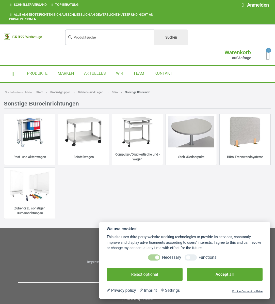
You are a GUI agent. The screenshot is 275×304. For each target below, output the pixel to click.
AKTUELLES (95, 73)
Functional (208, 257)
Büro (115, 92)
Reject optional (144, 274)
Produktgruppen (60, 92)
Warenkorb (237, 52)
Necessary (171, 257)
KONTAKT (163, 73)
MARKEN (66, 73)
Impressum (96, 262)
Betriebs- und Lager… (91, 92)
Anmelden (254, 5)
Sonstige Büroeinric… (138, 92)
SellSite (147, 299)
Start (39, 92)
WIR (119, 73)
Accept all (225, 274)
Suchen (171, 37)
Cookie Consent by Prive (247, 291)
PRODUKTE (37, 73)
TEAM (138, 73)
